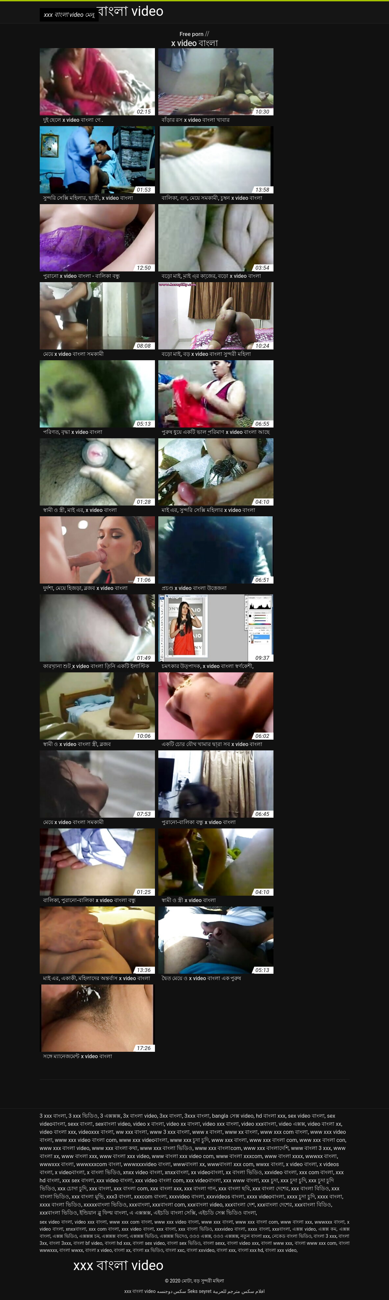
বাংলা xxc (175, 1250)
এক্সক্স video (304, 1229)
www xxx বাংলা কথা (115, 1148)
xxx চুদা (269, 1180)
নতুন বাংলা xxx (255, 1236)
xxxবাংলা (139, 1204)
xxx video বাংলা (114, 1180)
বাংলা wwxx (71, 1250)
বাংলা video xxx (243, 1243)
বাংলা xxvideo (201, 1250)
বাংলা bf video (87, 1243)
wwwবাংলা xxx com (230, 1164)
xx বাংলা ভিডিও (244, 1172)
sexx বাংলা (80, 1124)
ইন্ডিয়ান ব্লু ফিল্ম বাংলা (103, 1213)
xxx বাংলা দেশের (270, 1188)
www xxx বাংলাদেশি (266, 1148)
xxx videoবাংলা (203, 1180)
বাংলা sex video (149, 1243)
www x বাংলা (207, 1132)
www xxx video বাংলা (176, 1222)
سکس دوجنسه (171, 1291)
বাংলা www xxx (276, 1243)
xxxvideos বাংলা (225, 1196)
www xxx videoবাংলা (143, 1140)
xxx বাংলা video (140, 1291)
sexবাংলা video (113, 1124)
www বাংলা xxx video (124, 1156)
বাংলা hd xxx (118, 1243)
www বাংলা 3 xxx (311, 1148)
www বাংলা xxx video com (183, 1156)
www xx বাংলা (241, 1132)
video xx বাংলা (183, 1124)
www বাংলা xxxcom (239, 1156)
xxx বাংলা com (131, 1188)
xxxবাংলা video (204, 1204)
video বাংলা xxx (58, 1132)
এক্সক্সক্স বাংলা (115, 1236)
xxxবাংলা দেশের (274, 1204)
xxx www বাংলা (241, 1180)
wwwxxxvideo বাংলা (147, 1164)
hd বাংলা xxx (271, 1116)
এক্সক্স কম (327, 1229)
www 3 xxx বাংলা (170, 1132)
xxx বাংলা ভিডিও (195, 1229)
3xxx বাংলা (197, 1116)
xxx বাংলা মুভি (88, 1196)
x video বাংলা (301, 1164)
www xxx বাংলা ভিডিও (166, 1148)
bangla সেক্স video (232, 1116)
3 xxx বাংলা (53, 1116)
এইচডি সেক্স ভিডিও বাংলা (227, 1213)
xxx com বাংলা (316, 1172)
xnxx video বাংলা (142, 1172)
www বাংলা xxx (79, 1156)
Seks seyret (200, 1291)
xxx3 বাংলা (118, 1196)
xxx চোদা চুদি (72, 1188)
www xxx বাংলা (229, 1140)
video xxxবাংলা (258, 1124)
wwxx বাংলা (270, 1164)
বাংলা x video (98, 1250)
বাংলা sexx (214, 1243)
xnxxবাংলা (177, 1172)
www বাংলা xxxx (284, 1156)
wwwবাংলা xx (189, 1164)
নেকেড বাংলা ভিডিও (291, 1236)
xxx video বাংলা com (159, 1180)
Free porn (192, 34)
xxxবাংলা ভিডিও (58, 1213)
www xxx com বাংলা (284, 1132)
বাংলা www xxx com (315, 1243)
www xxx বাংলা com (273, 1140)
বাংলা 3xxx (60, 1243)
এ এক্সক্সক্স (140, 1213)
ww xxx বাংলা (132, 1132)
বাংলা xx (122, 1250)
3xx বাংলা (171, 1116)
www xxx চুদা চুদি (189, 1140)
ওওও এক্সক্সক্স (225, 1236)
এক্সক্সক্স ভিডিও (144, 1236)
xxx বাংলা (100, 1188)
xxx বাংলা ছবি (234, 1188)
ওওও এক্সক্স (200, 1236)
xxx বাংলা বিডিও (310, 1188)
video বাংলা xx (324, 1124)
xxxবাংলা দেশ (240, 1204)
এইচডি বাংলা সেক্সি (175, 1213)
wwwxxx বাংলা (57, 1164)
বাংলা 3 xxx (325, 1236)
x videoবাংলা (70, 1172)
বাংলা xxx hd (250, 1250)
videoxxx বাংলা (96, 1132)
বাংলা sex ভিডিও (184, 1243)
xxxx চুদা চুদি (301, 1196)
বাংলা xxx (226, 1250)
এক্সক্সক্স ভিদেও (173, 1236)
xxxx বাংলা (329, 1196)
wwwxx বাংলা (321, 1156)
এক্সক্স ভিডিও (65, 1236)
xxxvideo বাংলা (186, 1196)
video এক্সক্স (292, 1124)
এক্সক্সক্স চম (89, 1236)
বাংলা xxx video (280, 1250)
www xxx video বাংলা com (86, 1140)
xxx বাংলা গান (200, 1188)
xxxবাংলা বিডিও (312, 1204)
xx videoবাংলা (207, 1172)
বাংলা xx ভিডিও (148, 1250)
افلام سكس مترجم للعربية (239, 1291)
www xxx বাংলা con (322, 1140)
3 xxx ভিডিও (83, 1116)
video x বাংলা (148, 1124)
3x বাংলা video (140, 1116)
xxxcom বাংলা (150, 1196)
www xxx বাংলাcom (218, 1148)
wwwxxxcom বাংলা (98, 1164)
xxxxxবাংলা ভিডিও (105, 1204)
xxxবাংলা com (168, 1204)
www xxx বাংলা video (65, 1148)
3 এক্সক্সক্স (110, 1116)
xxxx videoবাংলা (265, 1196)
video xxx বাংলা (220, 1124)
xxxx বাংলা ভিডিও (61, 1204)
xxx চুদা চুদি (293, 1180)
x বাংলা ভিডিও (104, 1172)
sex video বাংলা (306, 1116)
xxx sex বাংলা (78, 1180)
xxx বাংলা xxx (166, 1188)
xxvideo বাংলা (280, 1172)
